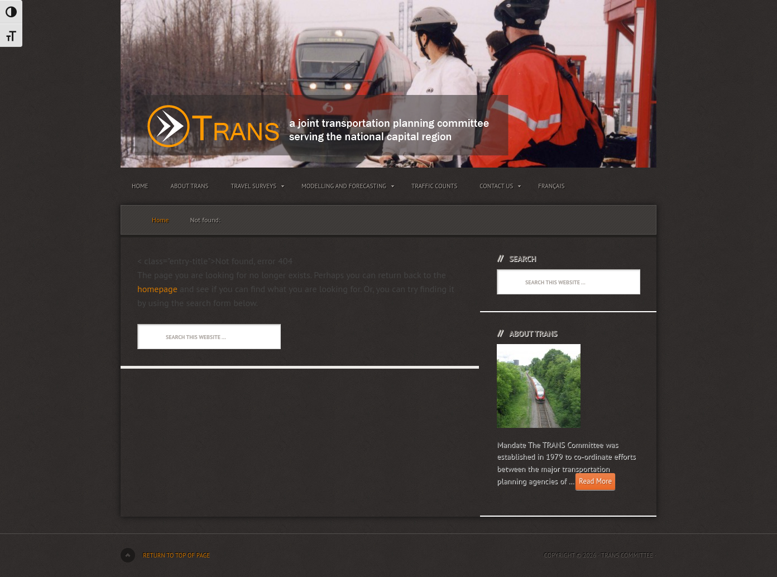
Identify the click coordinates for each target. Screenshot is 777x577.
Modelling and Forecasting (345, 188)
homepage (157, 288)
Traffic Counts (434, 186)
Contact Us (497, 188)
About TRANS (190, 186)
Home (140, 186)
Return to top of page (176, 555)
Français (551, 186)
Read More (595, 481)
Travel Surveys (254, 188)
